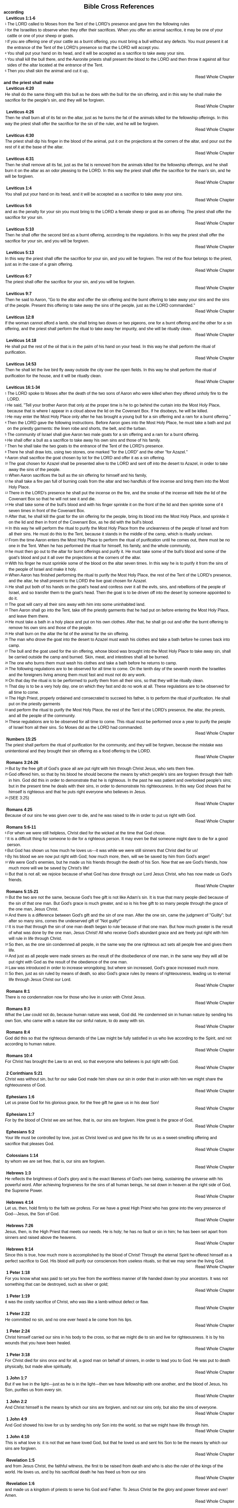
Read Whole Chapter (214, 77)
